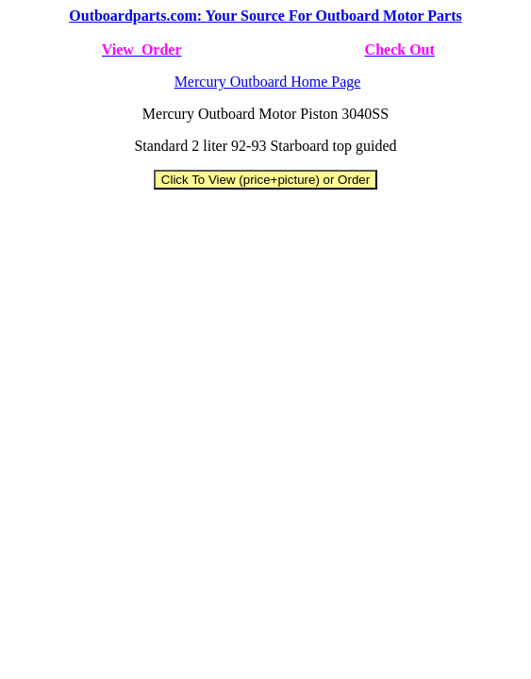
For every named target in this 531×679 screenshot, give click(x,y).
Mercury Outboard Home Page (267, 82)
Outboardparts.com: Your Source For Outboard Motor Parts (265, 16)
